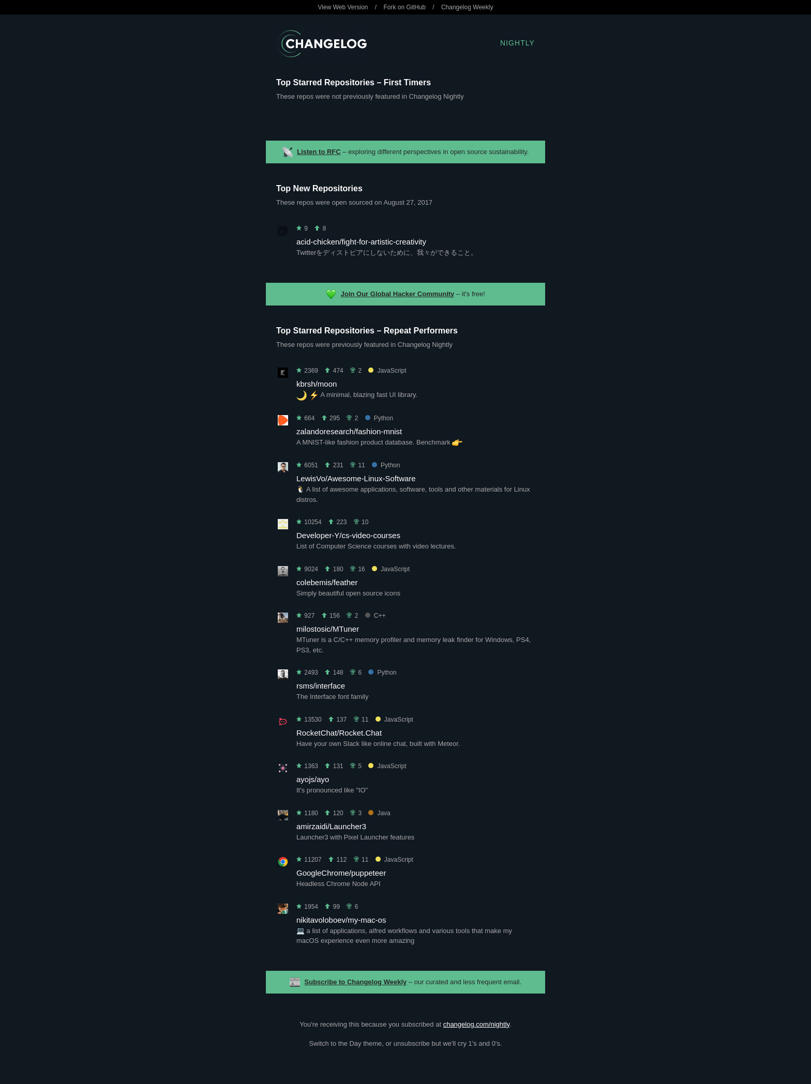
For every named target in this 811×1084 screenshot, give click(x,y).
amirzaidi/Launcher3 (331, 826)
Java (379, 813)
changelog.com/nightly (476, 1024)
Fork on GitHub (405, 7)
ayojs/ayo (312, 779)
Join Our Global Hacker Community (398, 294)
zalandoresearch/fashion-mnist (349, 431)
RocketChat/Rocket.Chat (339, 732)
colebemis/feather (326, 582)
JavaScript (387, 370)
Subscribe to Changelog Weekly (356, 982)
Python (379, 418)
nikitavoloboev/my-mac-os (341, 919)
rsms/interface (320, 685)
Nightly (517, 43)
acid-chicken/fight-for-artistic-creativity (361, 241)
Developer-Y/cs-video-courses (348, 535)
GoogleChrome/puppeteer (341, 872)
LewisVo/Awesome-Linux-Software (356, 478)
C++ (375, 615)
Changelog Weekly (467, 7)
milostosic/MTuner (327, 628)
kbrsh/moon (316, 383)
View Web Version (343, 7)
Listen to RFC (319, 152)
